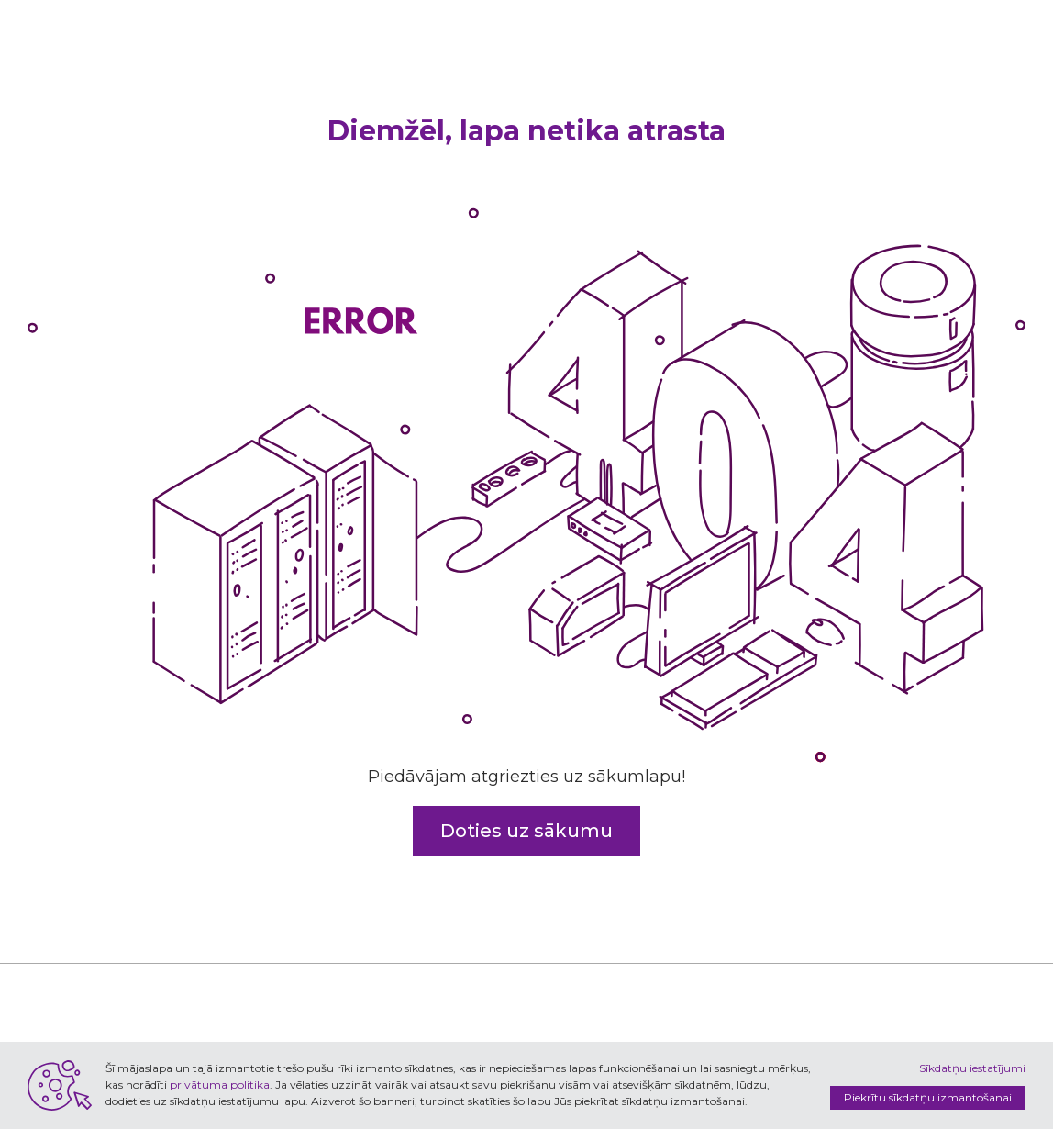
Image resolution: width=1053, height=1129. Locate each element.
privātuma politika (220, 1084)
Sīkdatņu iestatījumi (972, 1068)
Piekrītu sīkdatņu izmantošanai (928, 1097)
